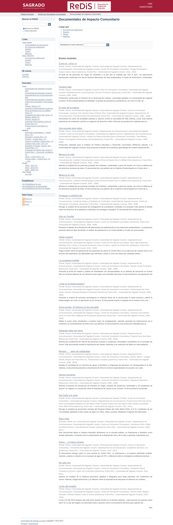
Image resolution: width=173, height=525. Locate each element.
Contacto (24, 524)
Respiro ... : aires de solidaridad (74, 351)
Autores (66, 32)
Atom (27, 204)
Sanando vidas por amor (71, 330)
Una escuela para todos (70, 128)
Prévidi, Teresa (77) (33, 106)
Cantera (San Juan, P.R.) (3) (36, 144)
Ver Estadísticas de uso (31, 184)
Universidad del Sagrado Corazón (33, 521)
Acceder (25, 74)
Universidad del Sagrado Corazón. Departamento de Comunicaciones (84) (39, 95)
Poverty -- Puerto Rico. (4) (35, 139)
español (143, 7)
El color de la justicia (69, 108)
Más (150, 507)
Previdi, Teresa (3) (32, 119)
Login (150, 3)
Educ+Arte (64, 419)
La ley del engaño (67, 486)
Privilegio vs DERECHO (70, 196)
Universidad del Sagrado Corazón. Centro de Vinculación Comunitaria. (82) (39, 102)
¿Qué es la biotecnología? (72, 284)
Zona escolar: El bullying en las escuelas (79, 307)
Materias (66, 36)
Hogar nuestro (66, 237)
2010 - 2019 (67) (31, 168)
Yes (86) (28, 174)
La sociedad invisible (69, 260)
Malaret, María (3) (32, 117)
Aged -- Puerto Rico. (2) (34, 157)
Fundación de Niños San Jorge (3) (38, 115)
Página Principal (27, 14)
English (149, 7)
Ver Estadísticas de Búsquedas (34, 186)
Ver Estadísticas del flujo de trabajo (36, 188)
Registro (25, 77)
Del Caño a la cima (68, 395)
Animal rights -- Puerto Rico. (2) (37, 159)
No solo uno (65, 463)
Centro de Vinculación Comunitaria (52, 14)
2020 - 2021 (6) (31, 165)
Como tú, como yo (68, 63)
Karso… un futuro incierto (71, 442)
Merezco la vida (66, 154)
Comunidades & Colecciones (36, 45)
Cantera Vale (65, 87)
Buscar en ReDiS (31, 28)
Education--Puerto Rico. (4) (36, 137)
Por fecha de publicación (73, 30)
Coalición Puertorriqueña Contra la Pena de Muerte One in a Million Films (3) (39, 110)
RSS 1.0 (28, 199)
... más (27, 128)
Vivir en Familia (66, 216)
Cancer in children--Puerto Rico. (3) (39, 141)
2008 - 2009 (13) (31, 170)
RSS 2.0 (28, 202)
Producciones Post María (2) (36, 126)
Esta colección (30, 31)
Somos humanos (67, 375)
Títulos (65, 34)
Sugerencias (33, 524)
